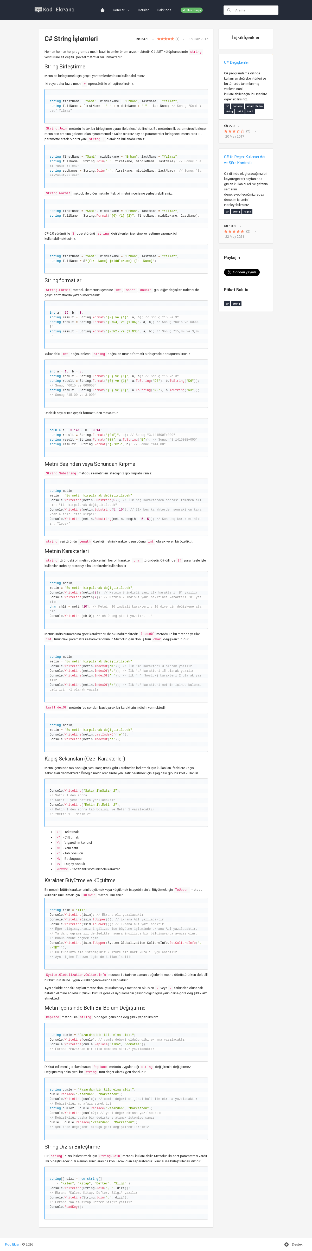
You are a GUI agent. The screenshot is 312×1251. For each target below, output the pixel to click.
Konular (119, 10)
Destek (293, 1244)
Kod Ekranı (13, 1244)
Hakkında (164, 10)
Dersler (143, 10)
